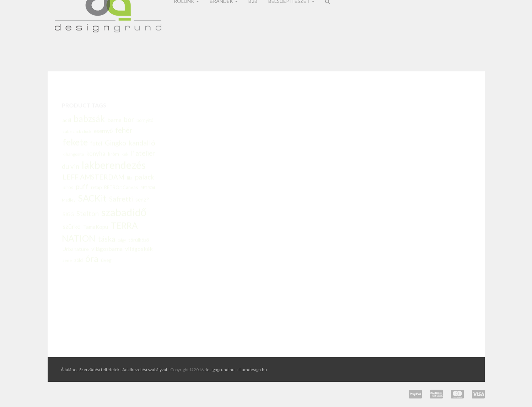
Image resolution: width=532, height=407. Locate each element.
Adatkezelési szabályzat (144, 369)
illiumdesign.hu (252, 369)
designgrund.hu (219, 369)
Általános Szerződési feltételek (90, 369)
